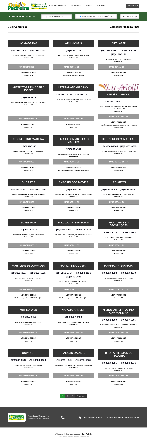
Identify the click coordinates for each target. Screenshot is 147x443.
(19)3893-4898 (109, 272)
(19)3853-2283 (73, 189)
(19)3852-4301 (73, 149)
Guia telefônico (104, 17)
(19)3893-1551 (38, 272)
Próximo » (81, 396)
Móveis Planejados (78, 75)
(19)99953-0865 (128, 146)
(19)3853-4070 (64, 94)
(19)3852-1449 (64, 360)
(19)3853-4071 (83, 94)
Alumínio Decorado (107, 125)
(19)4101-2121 (118, 54)
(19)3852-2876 (128, 362)
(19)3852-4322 (19, 189)
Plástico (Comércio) (39, 298)
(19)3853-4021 (63, 229)
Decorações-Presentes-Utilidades (125, 125)
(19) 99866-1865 (109, 146)
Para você (78, 6)
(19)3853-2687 (19, 272)
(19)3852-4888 (109, 319)
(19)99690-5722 (128, 189)
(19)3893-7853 (128, 232)
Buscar (128, 16)
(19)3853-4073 (38, 50)
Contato (102, 6)
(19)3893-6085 (108, 50)
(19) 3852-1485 (28, 316)
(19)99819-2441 (82, 229)
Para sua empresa (59, 6)
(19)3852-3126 (83, 272)
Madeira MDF (28, 75)
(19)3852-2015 (109, 232)
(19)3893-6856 (128, 319)
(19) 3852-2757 (64, 272)
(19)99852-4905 (109, 189)
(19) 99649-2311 (28, 229)
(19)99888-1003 (37, 360)
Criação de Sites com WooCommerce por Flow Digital (73, 436)
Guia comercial (87, 17)
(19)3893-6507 (18, 360)
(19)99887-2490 (73, 316)
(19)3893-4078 (83, 360)
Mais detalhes (26, 67)
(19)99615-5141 (128, 50)
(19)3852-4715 (113, 101)
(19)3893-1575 (28, 97)
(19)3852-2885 (73, 276)
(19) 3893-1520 (132, 6)
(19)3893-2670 (128, 272)
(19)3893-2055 (38, 189)
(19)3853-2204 (19, 50)
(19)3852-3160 (28, 146)
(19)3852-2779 (73, 50)
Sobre (91, 6)
